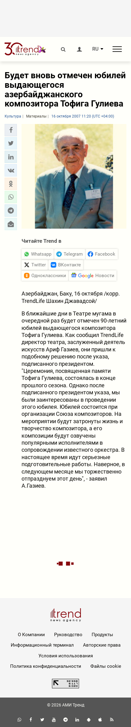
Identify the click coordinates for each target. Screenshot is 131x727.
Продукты (102, 634)
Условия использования (65, 656)
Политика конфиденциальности (45, 666)
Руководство (68, 634)
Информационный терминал (42, 645)
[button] (10, 130)
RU (95, 49)
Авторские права (102, 645)
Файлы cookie (105, 666)
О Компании (31, 634)
